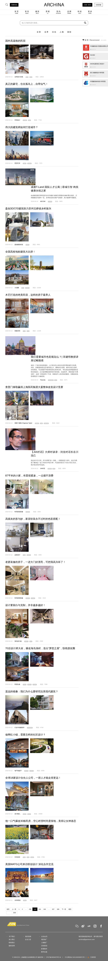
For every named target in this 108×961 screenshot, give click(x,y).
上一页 (14, 909)
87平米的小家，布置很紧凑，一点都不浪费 (29, 475)
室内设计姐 (18, 641)
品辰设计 (17, 555)
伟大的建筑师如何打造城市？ (21, 127)
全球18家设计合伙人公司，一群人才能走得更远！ (33, 777)
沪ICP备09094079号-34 (53, 957)
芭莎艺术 (17, 163)
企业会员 (44, 936)
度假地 (32, 857)
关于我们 (12, 936)
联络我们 (12, 942)
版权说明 (12, 945)
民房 (24, 857)
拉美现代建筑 (30, 727)
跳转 (14, 912)
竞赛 (41, 423)
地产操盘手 (18, 770)
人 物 (62, 32)
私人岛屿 (25, 120)
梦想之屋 (29, 684)
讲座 (55, 380)
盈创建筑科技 (19, 244)
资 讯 (27, 12)
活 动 (54, 32)
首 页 (16, 12)
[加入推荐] (103, 40)
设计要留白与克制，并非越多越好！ (25, 605)
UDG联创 (17, 900)
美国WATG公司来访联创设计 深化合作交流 (29, 864)
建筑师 (25, 163)
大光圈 (17, 287)
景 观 (48, 12)
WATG (25, 900)
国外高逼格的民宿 (15, 40)
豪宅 (29, 120)
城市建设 (29, 163)
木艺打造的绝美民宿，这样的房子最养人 (28, 294)
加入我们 (12, 939)
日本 (54, 468)
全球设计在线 (19, 77)
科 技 (80, 12)
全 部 (39, 32)
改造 (28, 857)
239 (30, 909)
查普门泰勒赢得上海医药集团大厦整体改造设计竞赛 (34, 387)
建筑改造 (37, 423)
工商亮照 (91, 957)
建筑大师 (49, 468)
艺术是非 (17, 857)
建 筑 (37, 12)
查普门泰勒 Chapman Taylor (23, 423)
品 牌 (69, 12)
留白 (31, 641)
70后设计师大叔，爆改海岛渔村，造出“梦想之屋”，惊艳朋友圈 (40, 648)
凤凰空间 (17, 331)
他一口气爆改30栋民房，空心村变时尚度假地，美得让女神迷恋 (40, 821)
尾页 (70, 909)
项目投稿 (28, 936)
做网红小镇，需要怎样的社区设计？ (25, 734)
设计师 (25, 684)
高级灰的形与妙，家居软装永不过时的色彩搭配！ (33, 518)
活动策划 (44, 945)
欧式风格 (33, 598)
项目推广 (44, 939)
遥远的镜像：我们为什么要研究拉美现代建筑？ (31, 691)
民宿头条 (17, 684)
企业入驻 (28, 939)
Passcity (42, 380)
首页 (8, 909)
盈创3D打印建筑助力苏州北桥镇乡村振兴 (28, 208)
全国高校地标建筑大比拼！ (20, 251)
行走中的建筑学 (19, 727)
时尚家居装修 (19, 511)
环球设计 (17, 120)
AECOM (42, 201)
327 (53, 909)
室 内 (58, 12)
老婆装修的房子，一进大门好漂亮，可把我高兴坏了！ (35, 562)
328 (58, 909)
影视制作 (44, 949)
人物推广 (44, 942)
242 (45, 909)
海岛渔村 (34, 684)
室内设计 (27, 598)
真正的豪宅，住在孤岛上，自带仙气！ (26, 84)
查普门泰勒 (46, 423)
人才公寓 (50, 201)
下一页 (64, 909)
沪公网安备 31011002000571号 (75, 957)
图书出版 (44, 952)
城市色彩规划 (51, 380)
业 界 (46, 32)
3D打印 (27, 244)
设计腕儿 (17, 814)
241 (40, 909)
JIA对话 (42, 468)
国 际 (69, 32)
